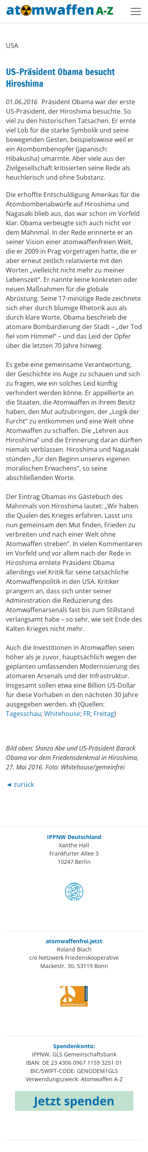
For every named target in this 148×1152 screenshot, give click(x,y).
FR (86, 713)
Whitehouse (62, 713)
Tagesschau (23, 713)
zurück (24, 784)
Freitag (104, 713)
